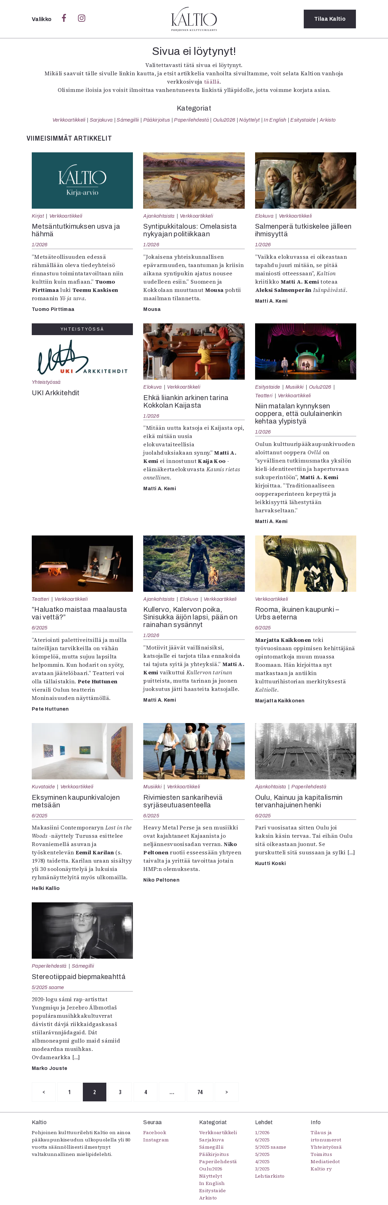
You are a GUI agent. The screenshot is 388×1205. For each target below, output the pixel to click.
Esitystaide (303, 120)
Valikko (42, 19)
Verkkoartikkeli (69, 120)
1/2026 (40, 244)
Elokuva (264, 216)
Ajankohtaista (158, 216)
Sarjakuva (101, 120)
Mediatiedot (325, 1161)
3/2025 (262, 1168)
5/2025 (262, 1154)
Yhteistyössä (46, 382)
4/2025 (262, 1161)
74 (200, 1092)
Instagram (156, 1139)
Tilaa (330, 19)
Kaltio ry (321, 1168)
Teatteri (264, 395)
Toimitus (321, 1154)
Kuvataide (43, 786)
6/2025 (40, 627)
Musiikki (294, 387)
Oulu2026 (224, 120)
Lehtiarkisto (270, 1176)
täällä (212, 81)
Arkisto (328, 120)
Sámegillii (128, 120)
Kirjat (38, 216)
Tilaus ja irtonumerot (326, 1136)
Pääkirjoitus (156, 120)
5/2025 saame (48, 987)
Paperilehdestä (191, 120)
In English (275, 120)
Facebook (154, 1132)
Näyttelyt (249, 120)
